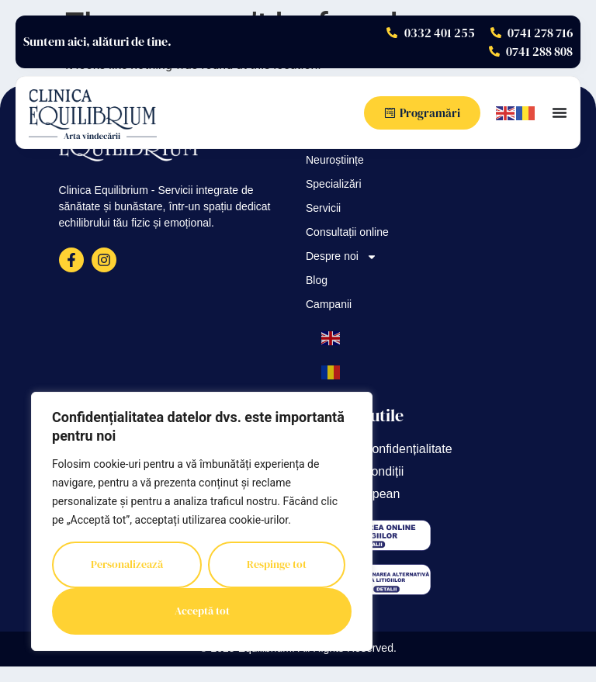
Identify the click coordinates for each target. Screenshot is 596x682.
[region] (201, 521)
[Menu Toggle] (559, 112)
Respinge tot (277, 565)
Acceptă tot (202, 611)
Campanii (329, 305)
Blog (316, 281)
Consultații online (347, 233)
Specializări (334, 185)
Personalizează (127, 565)
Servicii (323, 209)
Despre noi (341, 257)
